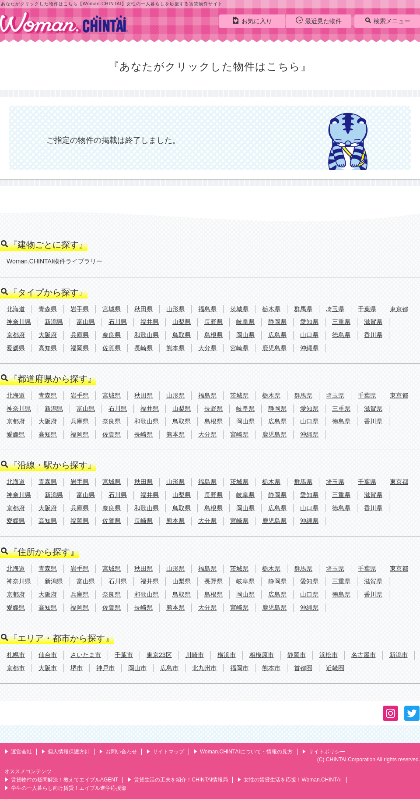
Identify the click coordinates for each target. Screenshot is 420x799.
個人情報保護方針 (65, 752)
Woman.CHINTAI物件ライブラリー (54, 261)
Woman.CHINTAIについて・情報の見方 (243, 752)
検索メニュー (387, 21)
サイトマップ (165, 752)
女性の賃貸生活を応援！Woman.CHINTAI (289, 780)
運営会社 (18, 752)
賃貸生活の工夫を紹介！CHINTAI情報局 (177, 780)
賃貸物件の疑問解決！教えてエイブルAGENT (61, 780)
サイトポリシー (323, 752)
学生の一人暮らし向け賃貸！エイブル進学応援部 (65, 788)
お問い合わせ (118, 752)
